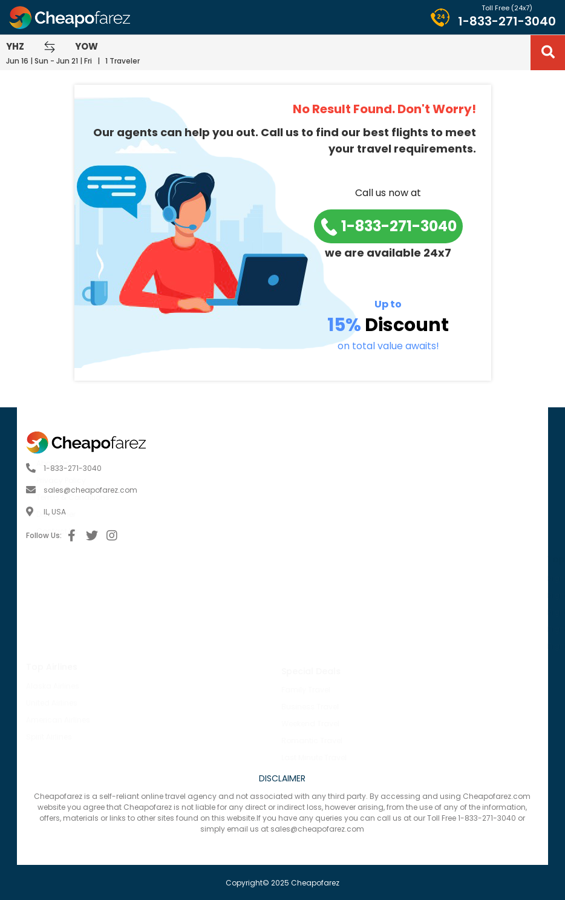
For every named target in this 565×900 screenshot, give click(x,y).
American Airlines (58, 631)
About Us (308, 463)
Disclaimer (311, 514)
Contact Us (312, 531)
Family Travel (95, 690)
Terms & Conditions (328, 497)
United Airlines (51, 614)
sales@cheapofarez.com (90, 490)
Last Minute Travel (104, 757)
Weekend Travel (100, 723)
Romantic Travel (101, 740)
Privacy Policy (316, 480)
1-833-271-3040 (507, 21)
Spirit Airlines (49, 648)
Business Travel (100, 706)
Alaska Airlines (52, 597)
